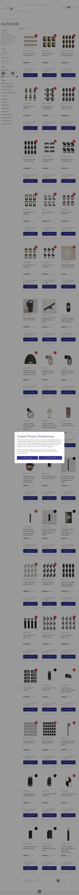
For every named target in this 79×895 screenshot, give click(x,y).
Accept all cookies (50, 458)
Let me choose (27, 458)
